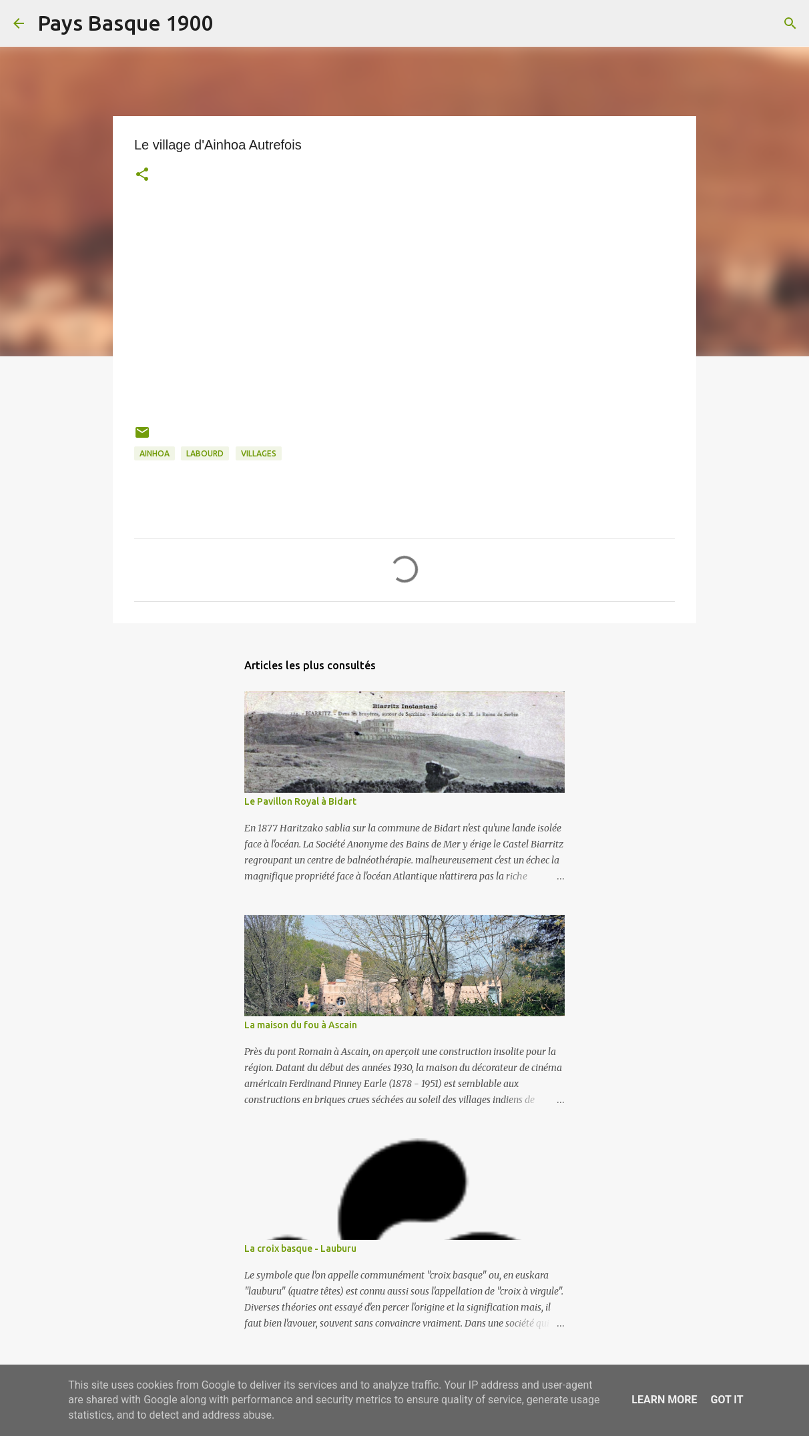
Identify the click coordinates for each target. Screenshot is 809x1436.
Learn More (664, 1399)
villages (258, 453)
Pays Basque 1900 (125, 23)
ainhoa (155, 453)
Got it (726, 1399)
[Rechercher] (232, 23)
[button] (142, 176)
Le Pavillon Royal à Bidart (300, 801)
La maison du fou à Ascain (300, 1025)
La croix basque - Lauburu (300, 1248)
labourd (205, 453)
